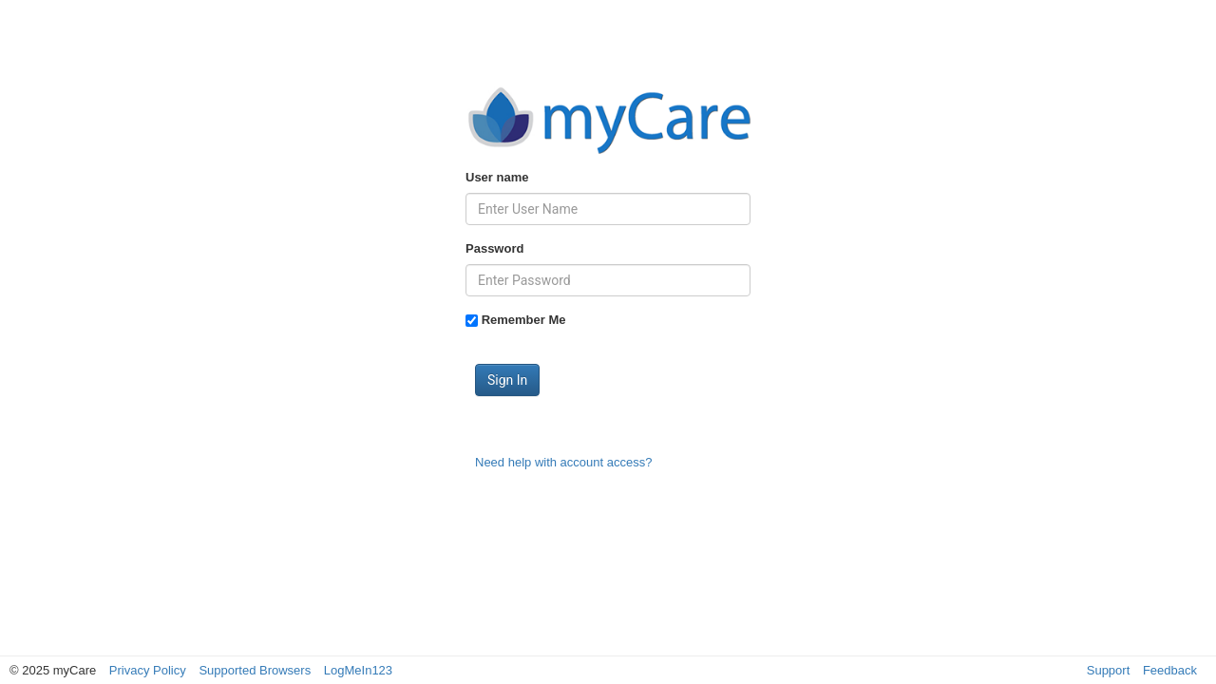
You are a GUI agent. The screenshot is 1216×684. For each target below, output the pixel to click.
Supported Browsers (255, 670)
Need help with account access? (563, 462)
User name (497, 177)
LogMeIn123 (358, 670)
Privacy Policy (147, 670)
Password (494, 248)
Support (1108, 670)
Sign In (507, 380)
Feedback (1170, 670)
